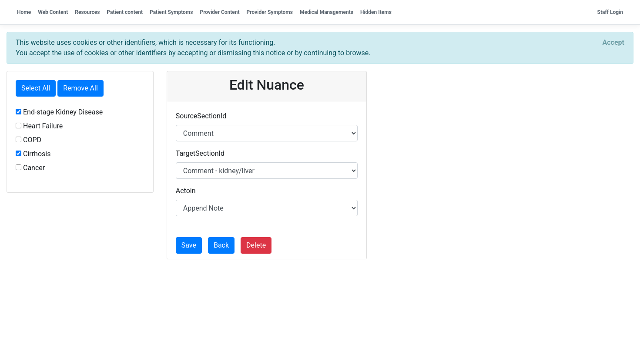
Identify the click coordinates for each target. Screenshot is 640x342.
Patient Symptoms (171, 12)
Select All (35, 88)
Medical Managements (326, 12)
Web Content (53, 12)
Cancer (30, 168)
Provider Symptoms (270, 12)
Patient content (125, 12)
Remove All (80, 88)
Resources (87, 12)
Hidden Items (376, 12)
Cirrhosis (33, 154)
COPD (28, 140)
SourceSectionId (201, 116)
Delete (256, 245)
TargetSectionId (200, 153)
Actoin (186, 191)
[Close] (613, 42)
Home (24, 12)
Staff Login (610, 12)
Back (221, 245)
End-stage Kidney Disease (59, 112)
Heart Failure (39, 126)
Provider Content (219, 12)
